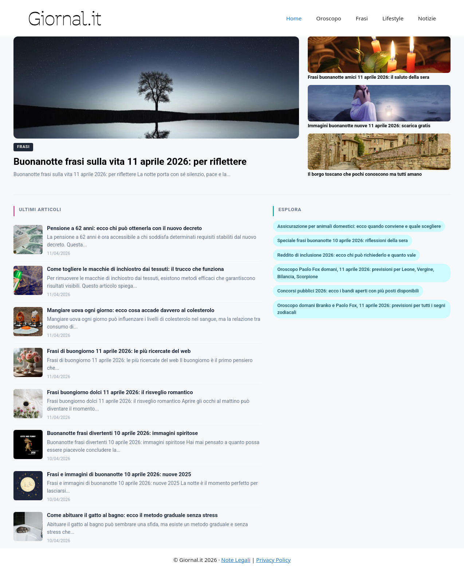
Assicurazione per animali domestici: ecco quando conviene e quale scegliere (359, 226)
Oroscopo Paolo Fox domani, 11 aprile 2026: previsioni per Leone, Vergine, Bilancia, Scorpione (355, 273)
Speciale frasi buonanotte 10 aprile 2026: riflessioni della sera (342, 240)
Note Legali (235, 559)
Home (294, 18)
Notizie (427, 18)
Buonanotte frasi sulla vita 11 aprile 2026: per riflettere (130, 161)
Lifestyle (393, 18)
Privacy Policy (273, 559)
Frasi (362, 18)
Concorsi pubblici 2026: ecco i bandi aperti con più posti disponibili (347, 291)
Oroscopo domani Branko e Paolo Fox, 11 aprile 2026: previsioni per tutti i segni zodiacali (361, 309)
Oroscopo (328, 18)
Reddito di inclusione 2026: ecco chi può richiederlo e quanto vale (346, 255)
